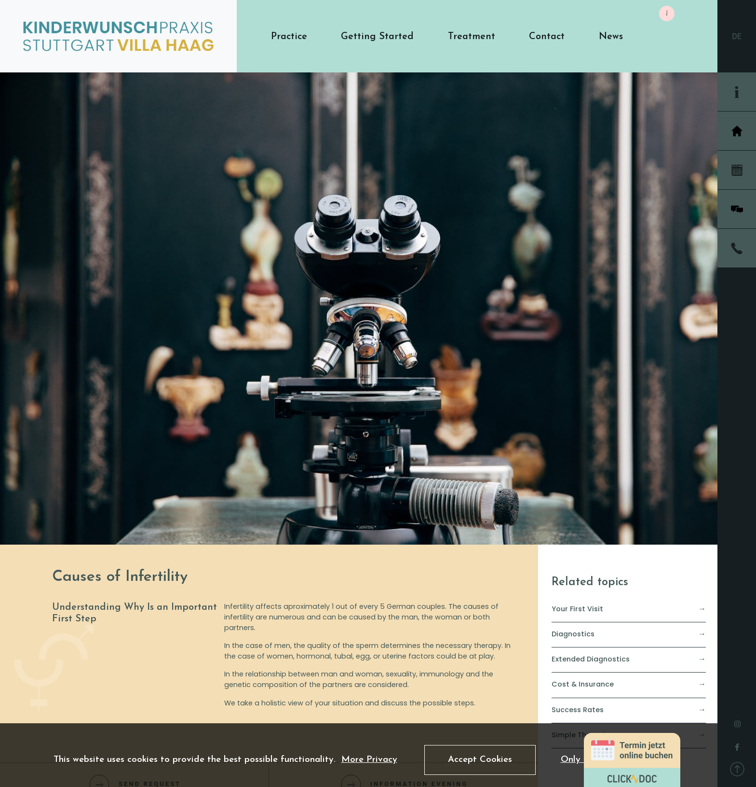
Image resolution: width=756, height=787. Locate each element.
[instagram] (737, 721)
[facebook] (737, 744)
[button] (289, 36)
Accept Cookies (480, 759)
